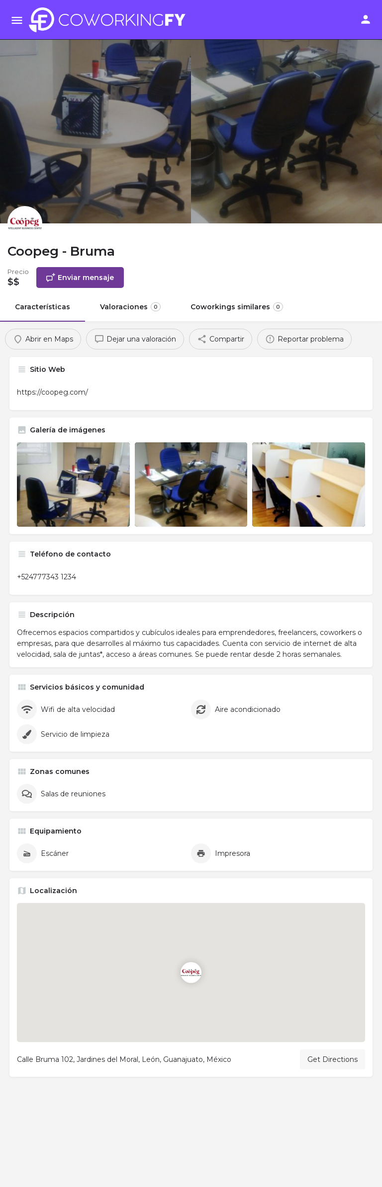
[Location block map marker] (191, 972)
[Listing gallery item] (73, 484)
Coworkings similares (237, 306)
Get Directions (332, 1059)
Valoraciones (130, 306)
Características (42, 306)
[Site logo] (110, 19)
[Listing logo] (24, 223)
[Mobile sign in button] (365, 19)
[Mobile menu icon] (17, 20)
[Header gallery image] (95, 111)
